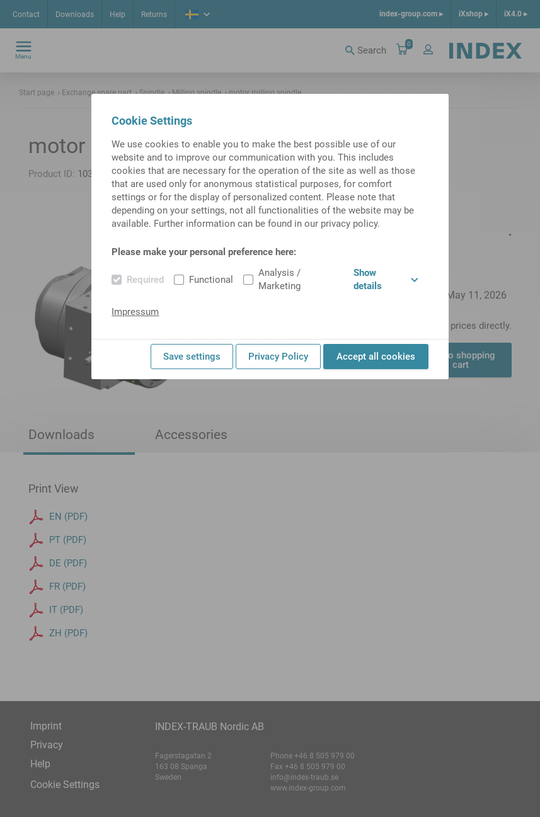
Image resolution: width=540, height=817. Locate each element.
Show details (385, 279)
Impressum (135, 311)
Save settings (192, 356)
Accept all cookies (375, 356)
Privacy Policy (278, 356)
